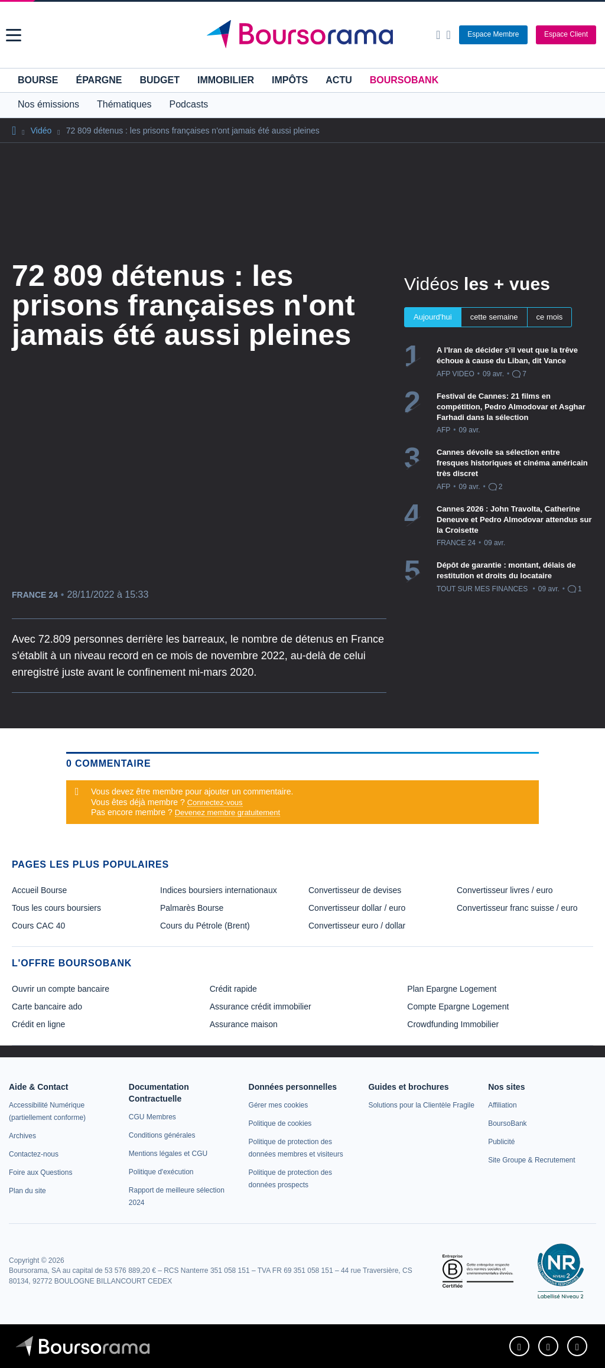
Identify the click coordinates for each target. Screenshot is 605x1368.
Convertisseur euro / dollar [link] (356, 925)
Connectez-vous (215, 802)
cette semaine (494, 316)
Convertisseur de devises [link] (354, 890)
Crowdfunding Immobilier (453, 1024)
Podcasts (189, 104)
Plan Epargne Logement (451, 989)
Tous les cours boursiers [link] (56, 908)
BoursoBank (404, 80)
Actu (339, 80)
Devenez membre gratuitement (227, 812)
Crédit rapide (233, 989)
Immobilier (225, 80)
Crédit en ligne (38, 1024)
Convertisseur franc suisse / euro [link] (517, 908)
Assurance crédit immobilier (260, 1006)
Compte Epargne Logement (458, 1006)
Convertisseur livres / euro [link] (505, 890)
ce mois (549, 316)
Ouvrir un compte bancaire (60, 989)
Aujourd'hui (433, 316)
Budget (159, 80)
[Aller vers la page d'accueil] (304, 34)
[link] (22, 1136)
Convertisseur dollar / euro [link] (356, 908)
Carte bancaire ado (47, 1006)
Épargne (99, 80)
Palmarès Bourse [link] (191, 908)
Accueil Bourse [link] (39, 890)
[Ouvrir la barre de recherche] (438, 35)
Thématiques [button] (124, 104)
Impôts (290, 80)
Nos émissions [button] (48, 104)
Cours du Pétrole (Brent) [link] (205, 925)
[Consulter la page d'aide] (448, 35)
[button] (13, 35)
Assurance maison (244, 1024)
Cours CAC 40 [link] (38, 925)
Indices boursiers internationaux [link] (218, 890)
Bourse (38, 80)
